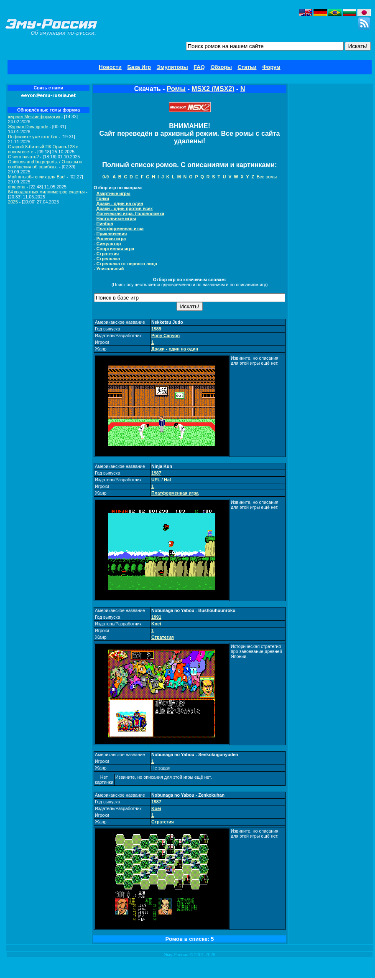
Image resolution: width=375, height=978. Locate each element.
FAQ (199, 67)
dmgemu (16, 186)
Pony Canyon (165, 335)
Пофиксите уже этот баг (33, 136)
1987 (156, 472)
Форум (271, 67)
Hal (167, 479)
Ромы (176, 88)
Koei (156, 623)
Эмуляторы (172, 67)
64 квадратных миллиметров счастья (46, 191)
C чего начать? (23, 156)
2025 (13, 201)
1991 (156, 617)
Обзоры (221, 67)
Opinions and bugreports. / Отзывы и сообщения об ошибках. (45, 164)
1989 (156, 328)
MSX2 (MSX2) (212, 88)
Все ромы (267, 176)
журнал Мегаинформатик (34, 116)
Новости (110, 67)
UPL (155, 479)
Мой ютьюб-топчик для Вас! (37, 176)
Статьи (246, 67)
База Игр (139, 67)
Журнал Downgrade (28, 126)
